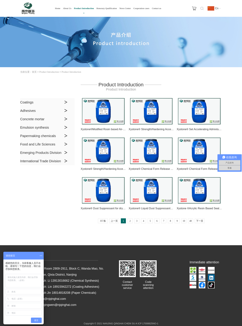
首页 (34, 72)
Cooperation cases (141, 8)
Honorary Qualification (106, 8)
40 (190, 221)
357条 (103, 221)
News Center (125, 8)
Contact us (156, 8)
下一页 (199, 221)
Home (57, 8)
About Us (67, 8)
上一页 (114, 221)
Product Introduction (84, 8)
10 (184, 221)
